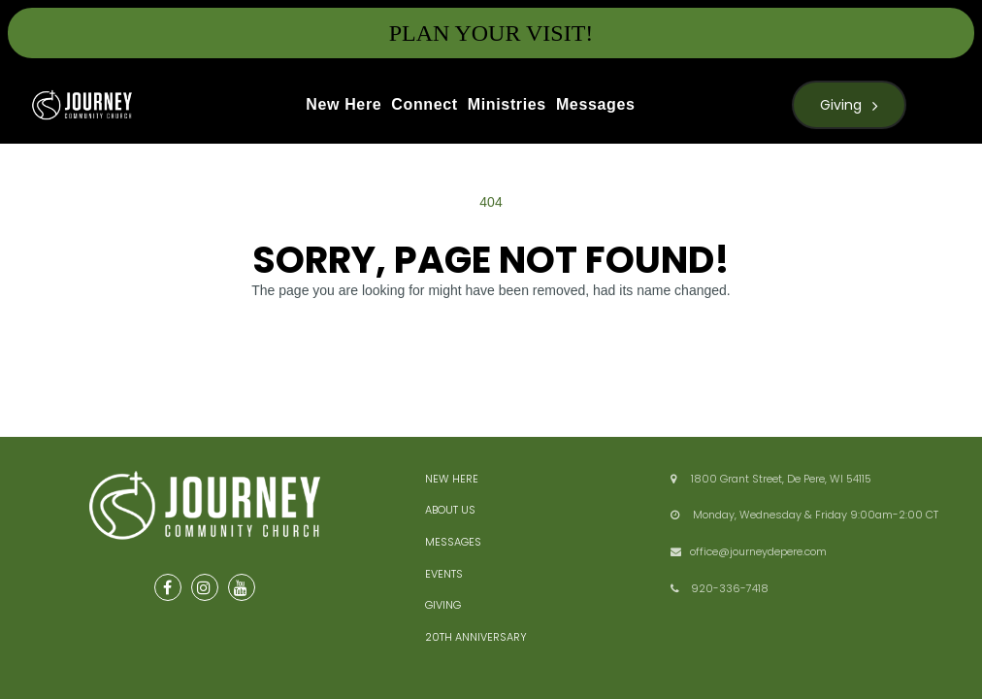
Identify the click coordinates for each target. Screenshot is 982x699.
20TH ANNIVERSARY (476, 637)
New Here (343, 104)
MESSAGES (453, 541)
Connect (424, 104)
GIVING (443, 605)
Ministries (507, 104)
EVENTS (444, 574)
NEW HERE (451, 478)
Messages (596, 104)
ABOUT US (450, 509)
